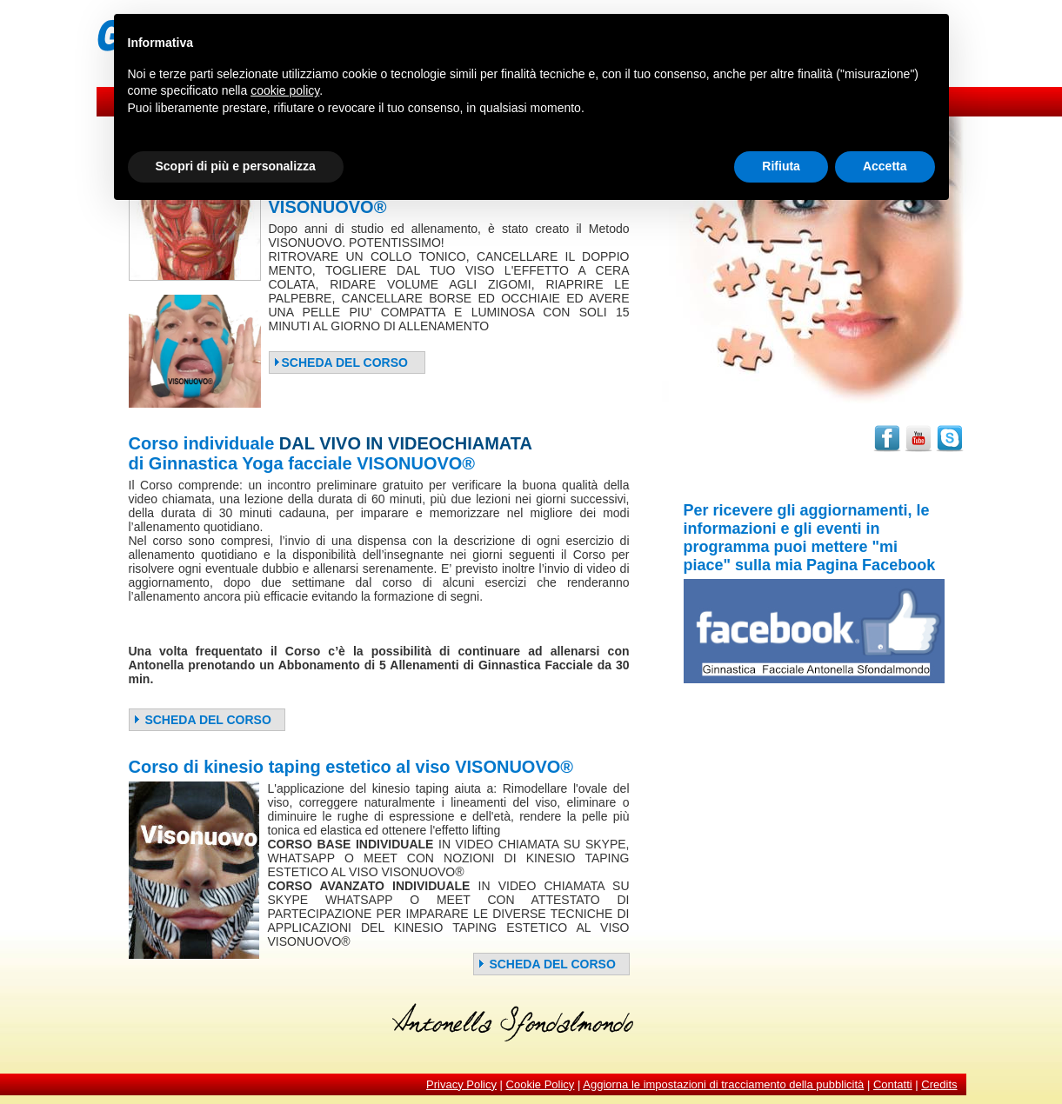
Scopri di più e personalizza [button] (236, 166)
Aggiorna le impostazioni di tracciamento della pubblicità (723, 1084)
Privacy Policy (461, 1084)
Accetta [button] (885, 166)
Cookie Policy (540, 1084)
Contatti (892, 1084)
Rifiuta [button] (781, 166)
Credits (939, 1084)
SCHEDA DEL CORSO (340, 362)
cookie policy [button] (284, 90)
